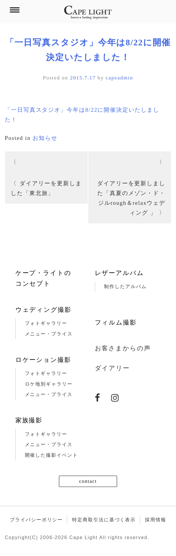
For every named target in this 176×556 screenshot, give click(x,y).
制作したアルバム (125, 286)
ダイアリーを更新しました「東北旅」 (46, 188)
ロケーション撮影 (43, 360)
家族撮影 (29, 420)
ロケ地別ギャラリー (49, 383)
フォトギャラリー (46, 323)
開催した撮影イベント (51, 455)
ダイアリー (112, 368)
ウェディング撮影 (43, 309)
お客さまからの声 (123, 348)
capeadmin (119, 78)
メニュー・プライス (49, 333)
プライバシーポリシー (36, 519)
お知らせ (45, 138)
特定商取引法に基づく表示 (104, 519)
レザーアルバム (119, 273)
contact (88, 481)
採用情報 (155, 519)
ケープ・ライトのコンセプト (43, 278)
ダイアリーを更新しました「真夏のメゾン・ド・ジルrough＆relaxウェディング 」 (131, 198)
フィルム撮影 (116, 322)
